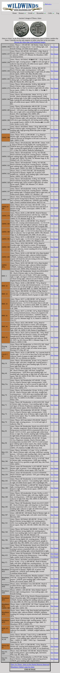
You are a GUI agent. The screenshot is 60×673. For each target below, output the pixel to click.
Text (52, 47)
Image (56, 47)
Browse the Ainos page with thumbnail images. (30, 42)
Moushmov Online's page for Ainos (22, 667)
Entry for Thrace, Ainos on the (30, 664)
